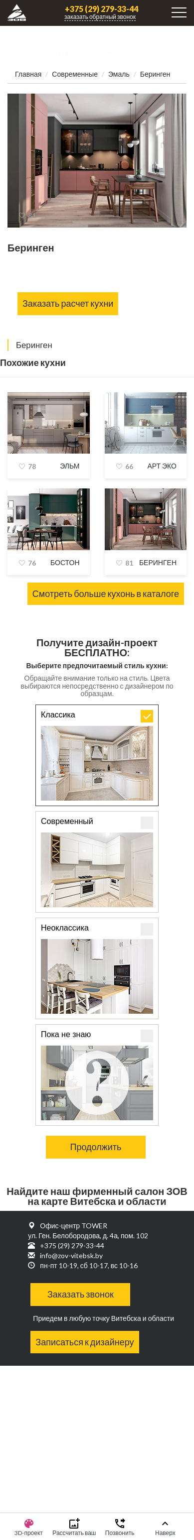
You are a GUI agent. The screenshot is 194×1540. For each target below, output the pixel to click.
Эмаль (119, 74)
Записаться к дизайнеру (84, 1341)
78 (32, 466)
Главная (28, 74)
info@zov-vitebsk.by (71, 1255)
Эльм (69, 466)
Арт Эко (162, 466)
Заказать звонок (80, 1294)
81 (32, 215)
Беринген (158, 562)
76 (32, 563)
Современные (75, 74)
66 (129, 466)
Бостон (65, 562)
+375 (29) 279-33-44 (101, 8)
